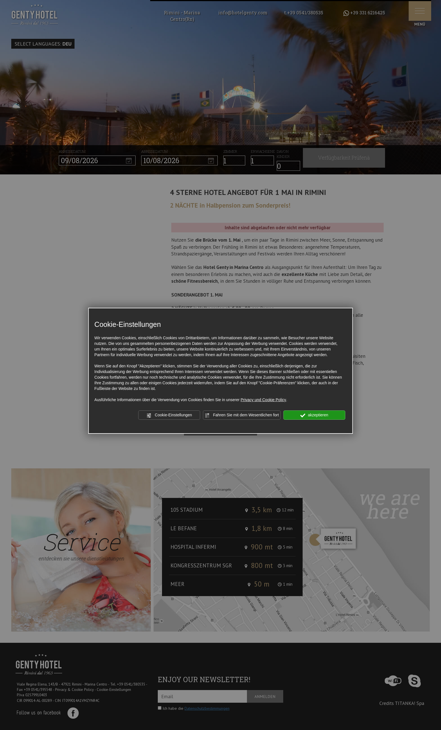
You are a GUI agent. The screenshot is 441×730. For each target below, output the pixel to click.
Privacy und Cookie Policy (263, 399)
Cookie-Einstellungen (169, 415)
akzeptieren (314, 415)
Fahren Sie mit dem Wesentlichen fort (242, 415)
